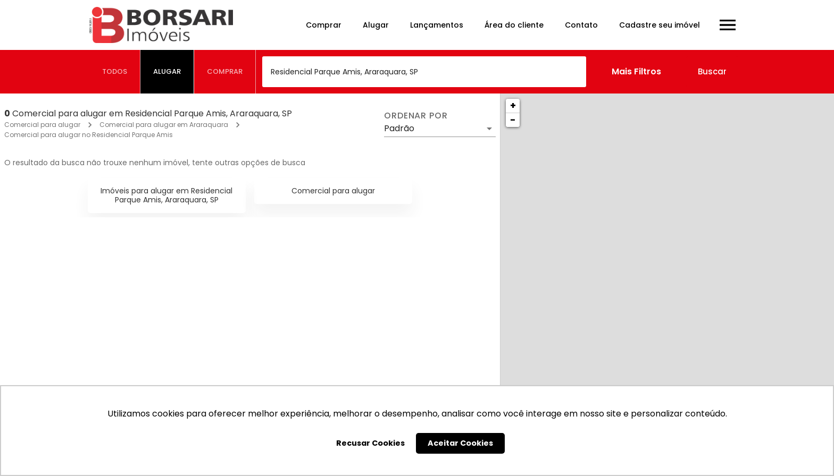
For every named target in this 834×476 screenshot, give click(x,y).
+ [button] (513, 105)
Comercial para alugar (42, 124)
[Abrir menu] (728, 25)
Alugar (376, 25)
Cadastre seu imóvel (659, 25)
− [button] (512, 119)
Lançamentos (436, 25)
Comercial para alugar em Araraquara (163, 124)
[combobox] (424, 71)
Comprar (323, 25)
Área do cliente (514, 25)
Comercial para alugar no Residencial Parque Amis (88, 134)
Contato (581, 25)
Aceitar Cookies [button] (460, 443)
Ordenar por (416, 116)
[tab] (114, 72)
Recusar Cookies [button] (370, 443)
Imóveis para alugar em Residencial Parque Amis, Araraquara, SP (166, 195)
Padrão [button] (399, 128)
